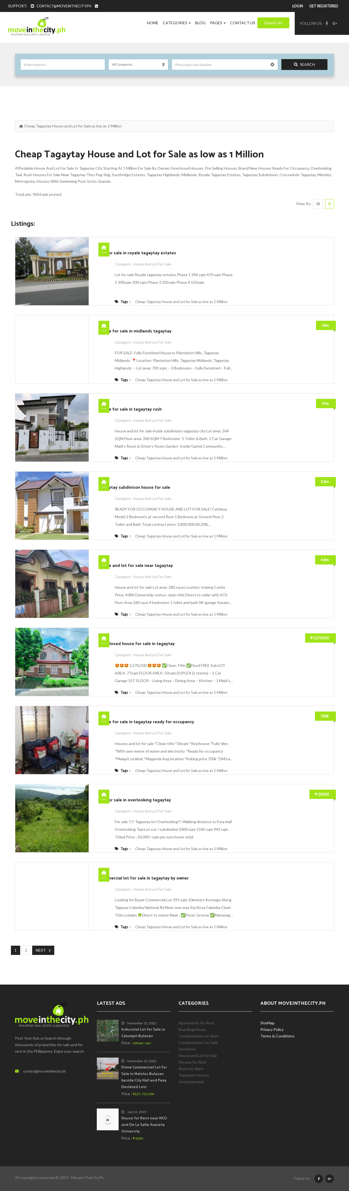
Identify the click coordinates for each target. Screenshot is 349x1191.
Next (43, 950)
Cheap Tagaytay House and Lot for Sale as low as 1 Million (181, 302)
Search (304, 64)
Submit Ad (273, 22)
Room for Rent (191, 1068)
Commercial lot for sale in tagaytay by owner (143, 878)
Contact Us (242, 22)
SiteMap (267, 1022)
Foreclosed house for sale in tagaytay (136, 644)
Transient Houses (194, 1075)
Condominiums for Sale (198, 1042)
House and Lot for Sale (153, 264)
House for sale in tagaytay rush (130, 409)
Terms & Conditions (277, 1035)
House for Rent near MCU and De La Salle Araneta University (144, 1124)
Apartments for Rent (196, 1022)
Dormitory (187, 1048)
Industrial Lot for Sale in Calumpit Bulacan (143, 1032)
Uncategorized (191, 1081)
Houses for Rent (193, 1061)
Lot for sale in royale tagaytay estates (137, 253)
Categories (177, 22)
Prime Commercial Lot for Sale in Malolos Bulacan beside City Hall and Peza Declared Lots (144, 1077)
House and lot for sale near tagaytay (135, 565)
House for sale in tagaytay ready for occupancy (146, 722)
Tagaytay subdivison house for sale (134, 487)
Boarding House (192, 1029)
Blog (200, 22)
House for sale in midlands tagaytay (135, 331)
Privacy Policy (272, 1029)
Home (152, 22)
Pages (218, 22)
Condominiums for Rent (199, 1035)
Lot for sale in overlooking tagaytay (134, 800)
